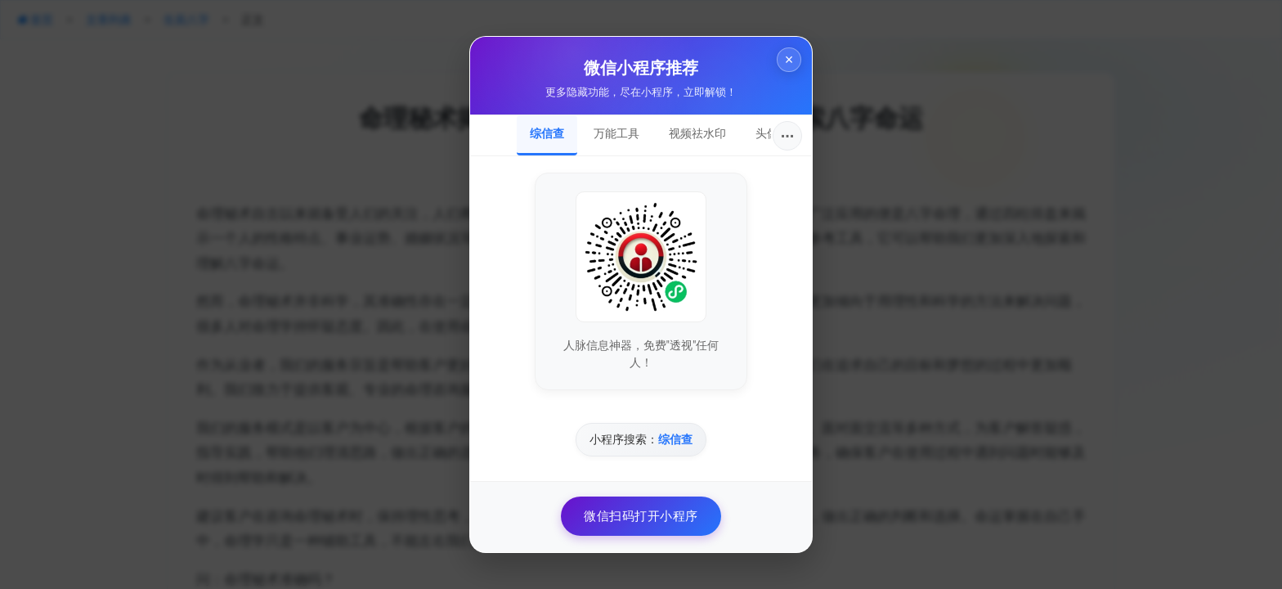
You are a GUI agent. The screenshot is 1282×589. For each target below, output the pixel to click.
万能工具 (616, 133)
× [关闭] (785, 64)
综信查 (547, 133)
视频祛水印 (697, 133)
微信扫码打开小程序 (641, 516)
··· (788, 136)
